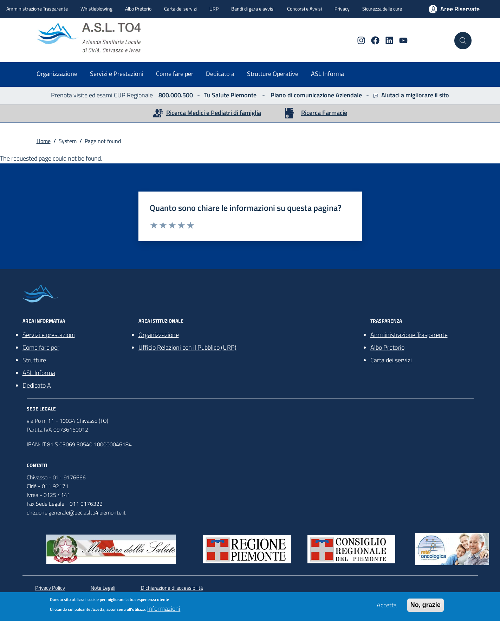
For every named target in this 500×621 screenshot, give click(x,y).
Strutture (34, 360)
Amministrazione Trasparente (37, 8)
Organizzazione (57, 73)
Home (44, 141)
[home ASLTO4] (99, 38)
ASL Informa (327, 73)
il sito (441, 95)
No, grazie (425, 606)
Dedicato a (220, 73)
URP (214, 8)
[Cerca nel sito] (462, 40)
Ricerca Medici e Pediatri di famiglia (213, 112)
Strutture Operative (272, 73)
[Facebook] (372, 40)
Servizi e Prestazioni (116, 73)
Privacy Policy (50, 588)
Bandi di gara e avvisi (252, 8)
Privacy (342, 8)
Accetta (387, 607)
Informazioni (163, 610)
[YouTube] (401, 40)
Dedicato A (36, 385)
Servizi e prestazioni (48, 334)
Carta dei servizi (180, 8)
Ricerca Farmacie (324, 112)
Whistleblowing (96, 8)
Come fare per (174, 73)
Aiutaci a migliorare (407, 95)
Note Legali (103, 588)
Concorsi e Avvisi (304, 8)
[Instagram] (358, 40)
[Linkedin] (386, 40)
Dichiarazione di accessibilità (172, 588)
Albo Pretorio (138, 8)
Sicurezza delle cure (382, 8)
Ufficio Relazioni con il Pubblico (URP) (187, 347)
